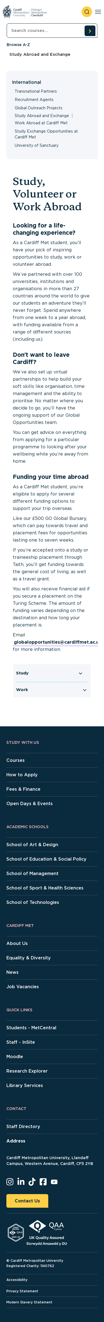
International (26, 82)
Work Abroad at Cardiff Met (41, 123)
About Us (17, 943)
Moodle (14, 1056)
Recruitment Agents (34, 99)
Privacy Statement (22, 1291)
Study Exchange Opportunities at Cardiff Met (46, 134)
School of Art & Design (32, 844)
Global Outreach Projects (38, 108)
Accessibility (16, 1280)
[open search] (87, 11)
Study (22, 673)
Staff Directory (23, 1126)
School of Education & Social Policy (46, 859)
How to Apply (22, 774)
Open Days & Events (29, 803)
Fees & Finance (23, 789)
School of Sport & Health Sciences (44, 888)
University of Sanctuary (37, 145)
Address (15, 1141)
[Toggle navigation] (98, 11)
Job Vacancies (22, 986)
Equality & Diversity (28, 957)
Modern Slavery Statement (29, 1302)
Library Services (24, 1085)
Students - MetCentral (31, 1027)
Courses (15, 760)
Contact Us (27, 1201)
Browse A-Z (18, 44)
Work (22, 689)
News (12, 972)
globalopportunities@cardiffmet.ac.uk (58, 642)
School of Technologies (32, 902)
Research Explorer (27, 1071)
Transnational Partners (36, 91)
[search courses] (90, 31)
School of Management (32, 873)
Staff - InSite (20, 1042)
